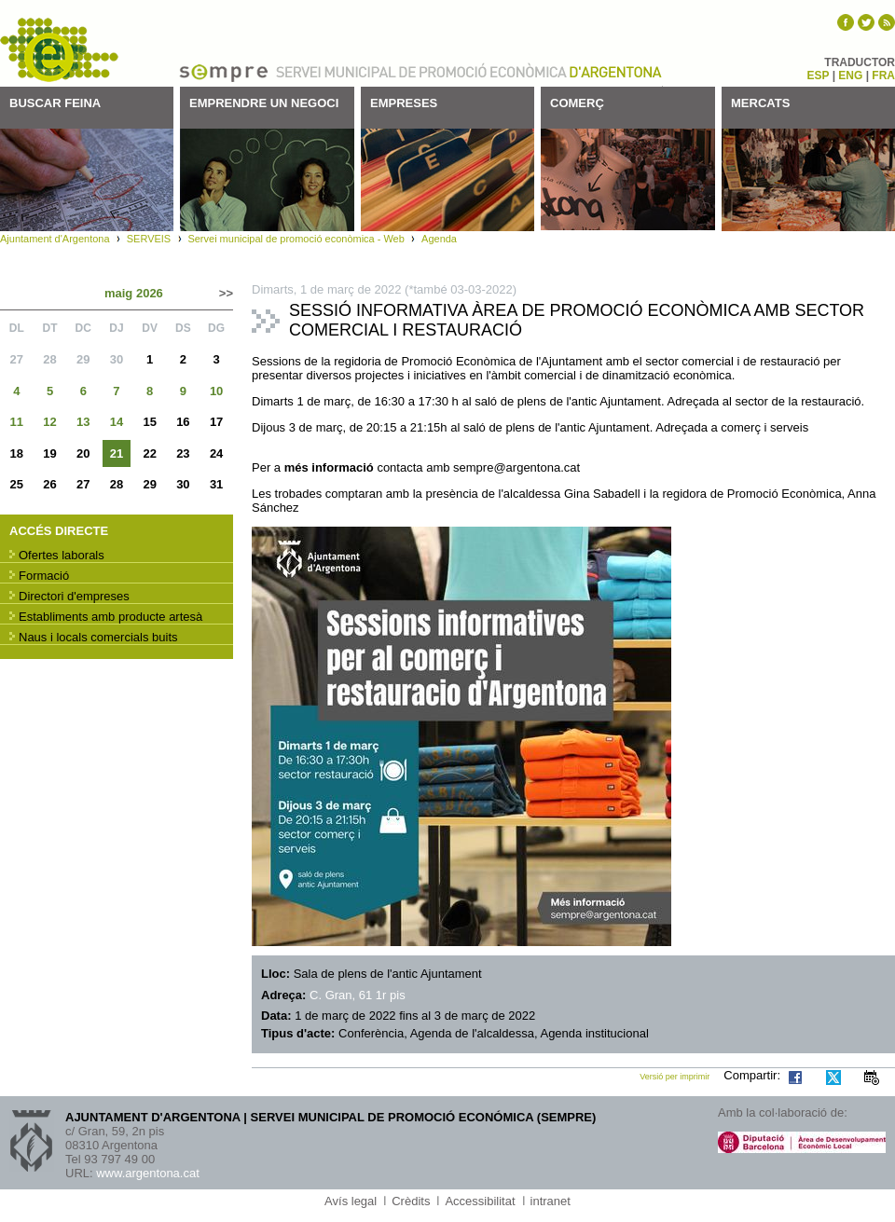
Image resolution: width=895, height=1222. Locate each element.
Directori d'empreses (74, 596)
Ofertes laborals (61, 555)
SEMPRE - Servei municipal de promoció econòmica (60, 50)
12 (49, 422)
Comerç (577, 103)
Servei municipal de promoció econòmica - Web (295, 238)
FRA (883, 75)
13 (83, 422)
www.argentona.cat (148, 1173)
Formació (44, 576)
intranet (550, 1201)
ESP (818, 75)
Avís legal (350, 1201)
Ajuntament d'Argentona (615, 71)
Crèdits (411, 1201)
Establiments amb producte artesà (110, 617)
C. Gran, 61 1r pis (358, 995)
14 (116, 422)
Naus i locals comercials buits (98, 637)
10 (216, 391)
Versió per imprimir (674, 1076)
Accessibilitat (480, 1201)
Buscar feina (55, 103)
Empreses (403, 103)
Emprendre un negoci (263, 103)
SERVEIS (149, 238)
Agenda (439, 238)
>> (226, 293)
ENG (850, 75)
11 (16, 422)
